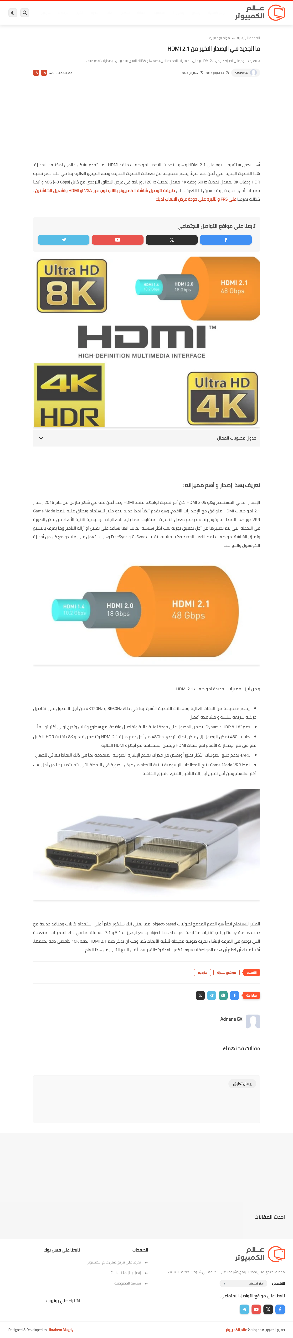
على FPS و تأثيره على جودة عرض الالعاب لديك (195, 199)
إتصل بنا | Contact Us (129, 1272)
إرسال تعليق (242, 1083)
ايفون (79, 13)
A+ (44, 73)
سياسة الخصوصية (131, 1283)
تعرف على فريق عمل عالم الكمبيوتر (117, 1262)
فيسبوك (159, 13)
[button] (234, 995)
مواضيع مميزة (219, 38)
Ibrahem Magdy (61, 1329)
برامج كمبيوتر (216, 13)
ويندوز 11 (178, 13)
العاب (110, 13)
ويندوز (196, 13)
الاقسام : (278, 1283)
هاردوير (46, 13)
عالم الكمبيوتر (236, 1329)
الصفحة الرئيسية (248, 38)
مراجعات (63, 13)
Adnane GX (241, 72)
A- (36, 73)
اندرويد (94, 13)
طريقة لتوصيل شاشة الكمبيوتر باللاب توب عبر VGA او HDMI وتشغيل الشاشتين (105, 190)
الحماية (141, 13)
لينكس (125, 13)
